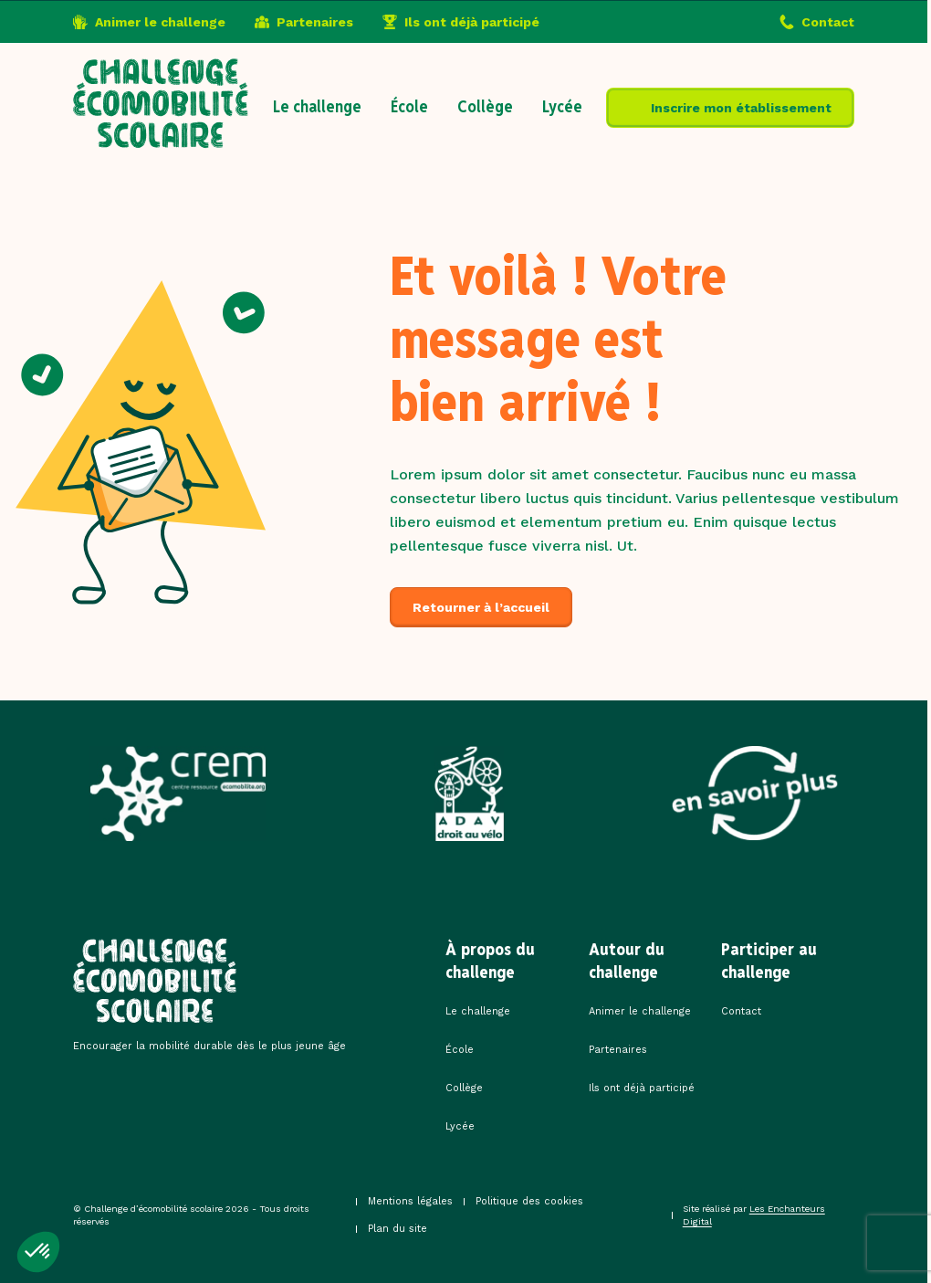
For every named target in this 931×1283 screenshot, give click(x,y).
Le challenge (317, 106)
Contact (827, 22)
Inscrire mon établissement (741, 107)
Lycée (562, 106)
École (409, 106)
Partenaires (315, 22)
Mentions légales (410, 1201)
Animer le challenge (160, 22)
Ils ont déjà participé (471, 22)
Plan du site (397, 1229)
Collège (485, 106)
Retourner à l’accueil (481, 607)
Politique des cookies (529, 1201)
